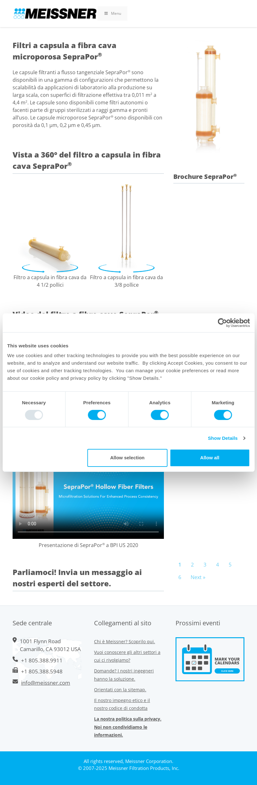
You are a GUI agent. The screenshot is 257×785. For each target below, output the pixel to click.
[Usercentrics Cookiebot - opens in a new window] (222, 322)
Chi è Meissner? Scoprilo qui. (124, 641)
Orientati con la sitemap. (120, 690)
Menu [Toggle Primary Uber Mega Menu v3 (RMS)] (112, 13)
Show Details (223, 438)
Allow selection (127, 457)
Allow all (209, 457)
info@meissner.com (45, 682)
